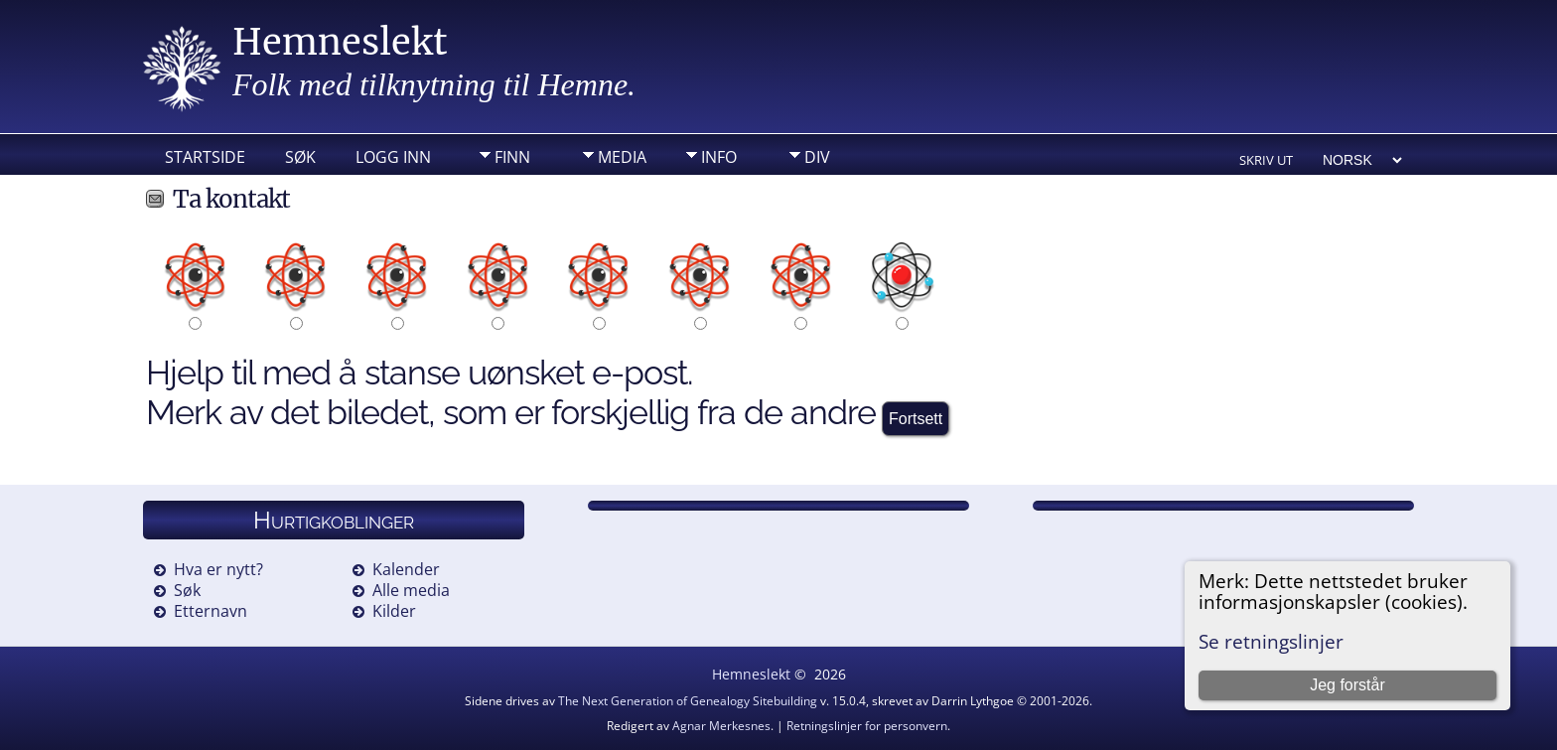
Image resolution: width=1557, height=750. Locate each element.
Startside (205, 157)
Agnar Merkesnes (721, 725)
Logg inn (393, 157)
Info (719, 157)
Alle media (411, 590)
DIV (817, 157)
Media (622, 157)
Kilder (394, 611)
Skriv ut (1266, 160)
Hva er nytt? (218, 569)
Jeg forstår (1347, 684)
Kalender (406, 569)
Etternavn (210, 611)
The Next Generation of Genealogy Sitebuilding (687, 700)
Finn (512, 157)
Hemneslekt (340, 42)
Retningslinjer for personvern (866, 725)
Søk (300, 157)
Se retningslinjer (1271, 641)
